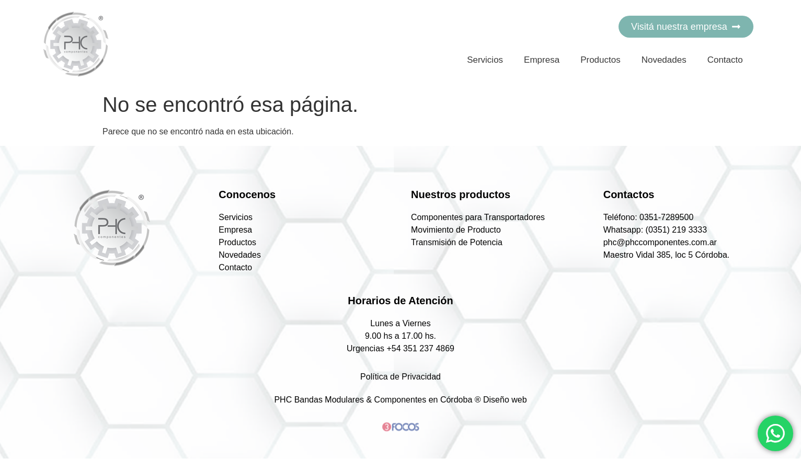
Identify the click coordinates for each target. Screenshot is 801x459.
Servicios (485, 60)
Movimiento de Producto (459, 230)
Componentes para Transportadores (481, 217)
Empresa (541, 60)
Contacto (725, 60)
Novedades (664, 60)
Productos (600, 60)
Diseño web (505, 400)
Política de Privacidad (400, 377)
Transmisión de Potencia (459, 242)
